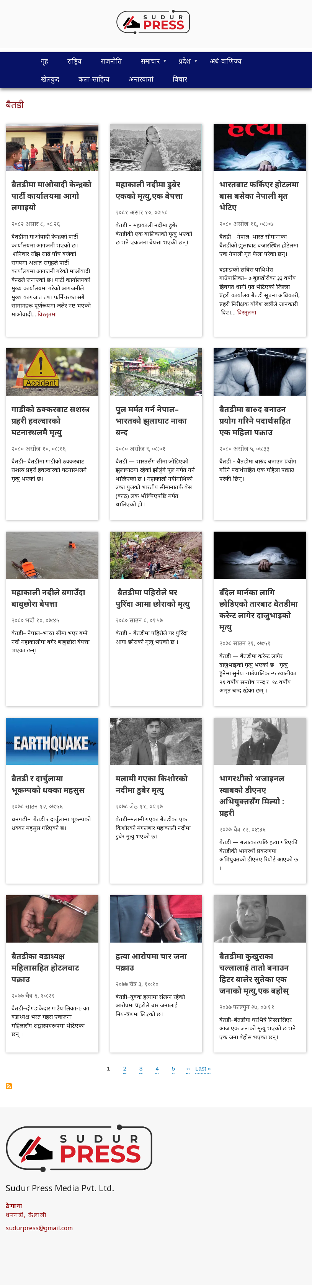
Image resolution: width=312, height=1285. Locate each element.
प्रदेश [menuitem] (183, 63)
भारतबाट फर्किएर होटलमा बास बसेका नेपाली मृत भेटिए (259, 196)
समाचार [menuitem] (149, 63)
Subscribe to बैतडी (9, 1086)
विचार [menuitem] (180, 79)
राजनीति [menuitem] (111, 61)
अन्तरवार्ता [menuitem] (141, 79)
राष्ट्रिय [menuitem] (74, 61)
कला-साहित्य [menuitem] (93, 79)
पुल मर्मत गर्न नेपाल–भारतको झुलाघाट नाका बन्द (151, 420)
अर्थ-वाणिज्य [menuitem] (226, 61)
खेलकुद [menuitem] (50, 79)
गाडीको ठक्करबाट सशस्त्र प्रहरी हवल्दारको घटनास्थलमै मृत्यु (50, 420)
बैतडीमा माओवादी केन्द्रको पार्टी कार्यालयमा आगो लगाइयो (51, 196)
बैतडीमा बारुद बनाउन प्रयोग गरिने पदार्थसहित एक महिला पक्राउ (255, 420)
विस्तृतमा (47, 314)
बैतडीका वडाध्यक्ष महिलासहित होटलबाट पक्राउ (45, 967)
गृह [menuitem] (44, 61)
